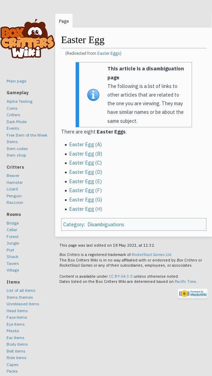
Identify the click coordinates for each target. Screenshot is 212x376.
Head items (17, 310)
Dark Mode (17, 121)
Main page (16, 80)
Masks (13, 330)
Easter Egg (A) (85, 144)
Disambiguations (105, 224)
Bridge (13, 223)
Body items (17, 344)
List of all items (21, 290)
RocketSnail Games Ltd (151, 254)
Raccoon (15, 202)
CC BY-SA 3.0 (121, 276)
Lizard (12, 188)
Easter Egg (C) (85, 162)
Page (64, 21)
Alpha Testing (19, 101)
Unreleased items (23, 303)
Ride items (17, 357)
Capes (13, 364)
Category (73, 224)
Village (13, 270)
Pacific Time (185, 281)
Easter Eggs (108, 53)
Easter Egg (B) (85, 153)
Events (13, 128)
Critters (13, 114)
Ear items (16, 337)
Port (10, 250)
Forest (13, 236)
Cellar (12, 229)
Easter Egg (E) (85, 181)
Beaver (13, 175)
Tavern (13, 263)
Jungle (13, 243)
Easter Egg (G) (85, 199)
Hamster (15, 182)
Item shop (16, 155)
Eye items (16, 324)
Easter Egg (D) (85, 172)
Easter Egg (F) (85, 190)
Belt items (16, 351)
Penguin (14, 195)
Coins (12, 108)
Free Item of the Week (27, 135)
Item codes (17, 148)
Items (12, 141)
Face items (17, 317)
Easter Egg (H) (85, 209)
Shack (12, 256)
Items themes (20, 297)
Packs (12, 371)
